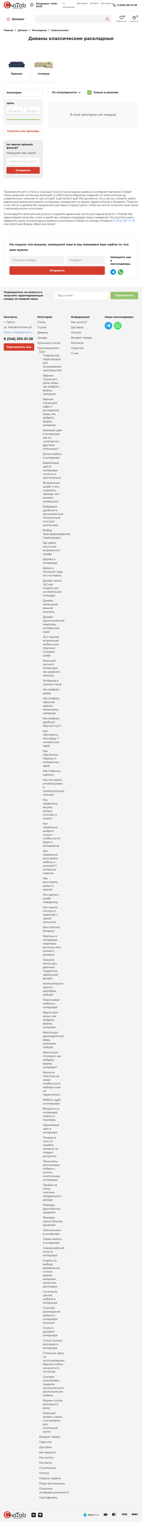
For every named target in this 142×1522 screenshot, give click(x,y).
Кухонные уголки (48, 343)
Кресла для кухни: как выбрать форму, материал (50, 1020)
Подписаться (124, 295)
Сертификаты (48, 1497)
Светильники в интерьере (52, 1232)
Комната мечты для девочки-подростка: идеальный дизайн (50, 969)
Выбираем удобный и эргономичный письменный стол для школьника (53, 516)
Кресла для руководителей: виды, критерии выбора (53, 1040)
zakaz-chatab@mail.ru (18, 332)
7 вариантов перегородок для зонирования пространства (52, 363)
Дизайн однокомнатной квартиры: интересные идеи (53, 624)
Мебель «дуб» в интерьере (52, 1101)
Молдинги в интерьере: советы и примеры (51, 1114)
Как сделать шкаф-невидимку (51, 898)
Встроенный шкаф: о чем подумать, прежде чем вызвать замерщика (51, 492)
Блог (42, 351)
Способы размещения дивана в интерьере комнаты (51, 1315)
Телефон (75, 260)
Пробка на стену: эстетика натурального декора (52, 1192)
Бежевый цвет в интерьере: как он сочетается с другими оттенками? (52, 439)
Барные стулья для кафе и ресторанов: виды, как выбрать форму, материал (51, 412)
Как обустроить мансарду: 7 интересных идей (51, 738)
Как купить (46, 1457)
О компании (47, 1468)
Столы (41, 322)
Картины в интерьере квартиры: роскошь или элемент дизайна (52, 945)
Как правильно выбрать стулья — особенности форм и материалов (51, 834)
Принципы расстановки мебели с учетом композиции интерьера (51, 1170)
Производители (48, 348)
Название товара (24, 260)
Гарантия (45, 1442)
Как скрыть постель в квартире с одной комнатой (50, 915)
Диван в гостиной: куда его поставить (52, 571)
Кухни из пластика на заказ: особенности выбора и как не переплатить (52, 1083)
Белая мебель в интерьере (52, 455)
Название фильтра (22, 161)
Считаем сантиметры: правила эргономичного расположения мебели (53, 1386)
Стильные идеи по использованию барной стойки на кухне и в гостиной (54, 1362)
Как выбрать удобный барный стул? (52, 722)
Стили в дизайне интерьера (50, 1331)
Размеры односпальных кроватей (52, 1221)
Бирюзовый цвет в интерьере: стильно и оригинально (52, 470)
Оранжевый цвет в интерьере (51, 1128)
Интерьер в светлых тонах (52, 682)
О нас (75, 353)
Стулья (41, 327)
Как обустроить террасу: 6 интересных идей (51, 758)
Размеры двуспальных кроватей (51, 1208)
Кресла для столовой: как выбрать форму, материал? (52, 1060)
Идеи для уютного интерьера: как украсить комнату (51, 668)
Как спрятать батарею (51, 929)
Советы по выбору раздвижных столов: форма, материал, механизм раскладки (51, 1273)
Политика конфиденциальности (54, 1490)
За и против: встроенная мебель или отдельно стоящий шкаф (51, 646)
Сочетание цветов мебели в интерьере (50, 1297)
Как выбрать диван (51, 691)
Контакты (106, 3)
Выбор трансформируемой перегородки (56, 534)
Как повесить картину (52, 772)
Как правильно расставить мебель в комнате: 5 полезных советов (50, 862)
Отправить (23, 170)
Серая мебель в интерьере (52, 1240)
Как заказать (47, 1452)
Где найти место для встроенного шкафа (51, 548)
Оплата (94, 3)
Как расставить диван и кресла (50, 884)
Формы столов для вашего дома (52, 1404)
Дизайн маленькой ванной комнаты (50, 606)
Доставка (82, 3)
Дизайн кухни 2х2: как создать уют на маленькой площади (52, 588)
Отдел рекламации (52, 1483)
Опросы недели (50, 1478)
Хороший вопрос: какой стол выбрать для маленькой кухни (52, 1422)
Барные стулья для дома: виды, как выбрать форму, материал (51, 385)
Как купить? (79, 322)
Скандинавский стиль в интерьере (53, 1251)
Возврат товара (49, 1436)
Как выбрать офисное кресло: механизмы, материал (51, 706)
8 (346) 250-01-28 (127, 5)
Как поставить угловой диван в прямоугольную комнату (53, 787)
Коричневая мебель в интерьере (51, 1003)
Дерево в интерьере (50, 561)
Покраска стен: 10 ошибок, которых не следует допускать (50, 1147)
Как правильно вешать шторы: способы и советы (50, 809)
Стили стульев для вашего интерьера (52, 1344)
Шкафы (42, 337)
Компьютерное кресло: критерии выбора (53, 989)
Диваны (42, 332)
